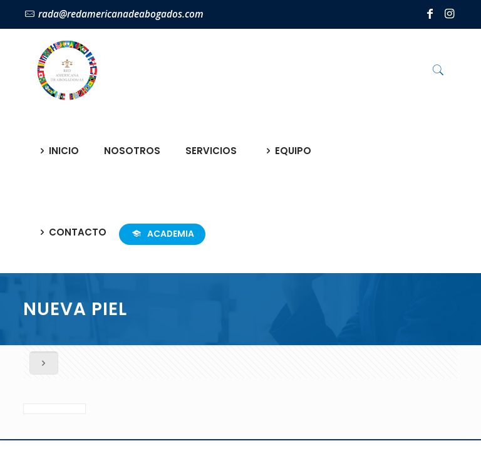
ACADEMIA (162, 233)
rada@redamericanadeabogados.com (121, 14)
